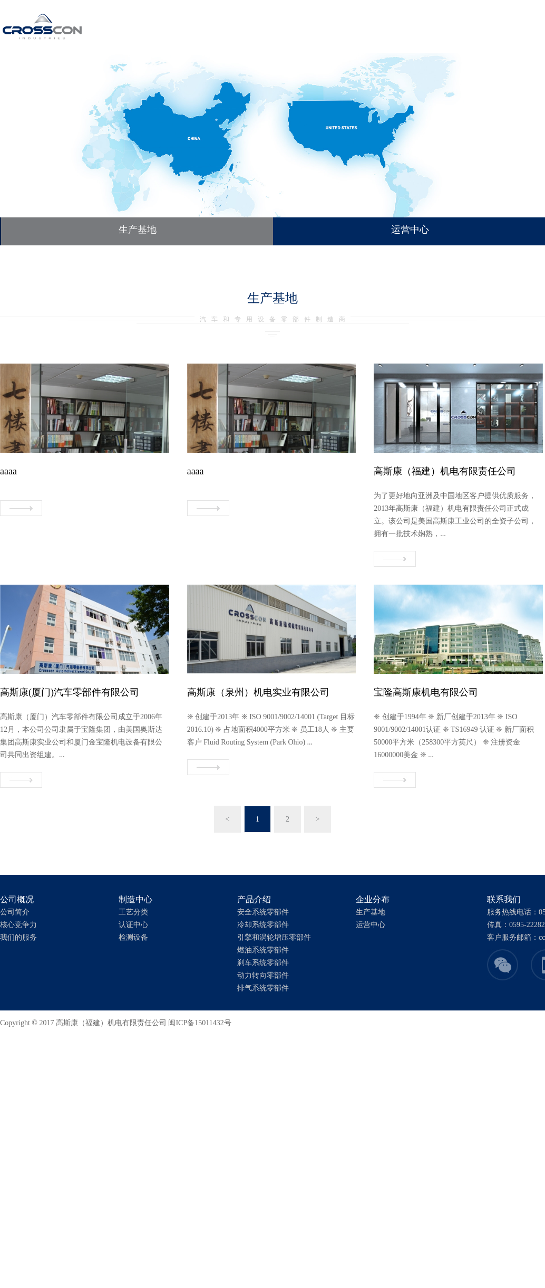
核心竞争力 (18, 925)
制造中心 (238, 26)
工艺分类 (133, 912)
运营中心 (370, 925)
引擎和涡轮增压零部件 (274, 937)
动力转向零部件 (263, 975)
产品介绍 (284, 26)
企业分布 (330, 26)
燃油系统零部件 (263, 950)
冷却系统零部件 (263, 925)
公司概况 (191, 26)
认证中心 (133, 925)
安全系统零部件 (263, 912)
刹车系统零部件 (263, 963)
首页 (153, 26)
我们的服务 (18, 937)
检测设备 (133, 937)
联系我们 (377, 26)
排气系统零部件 (263, 988)
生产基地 (138, 229)
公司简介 (15, 912)
